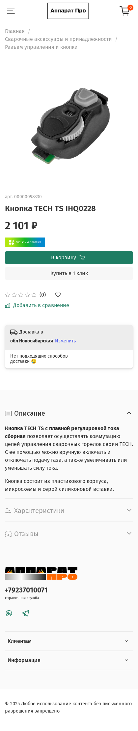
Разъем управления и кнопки (41, 47)
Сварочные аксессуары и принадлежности (58, 39)
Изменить (65, 341)
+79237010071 (26, 590)
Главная (15, 31)
